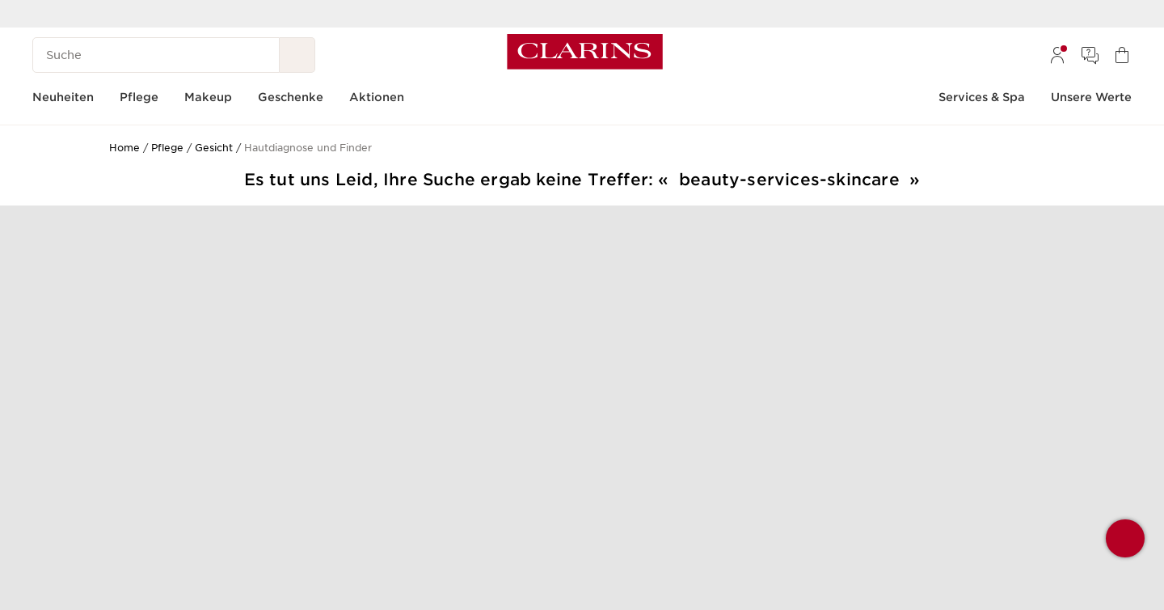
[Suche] (156, 55)
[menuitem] (1057, 55)
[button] (1125, 538)
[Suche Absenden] (297, 55)
